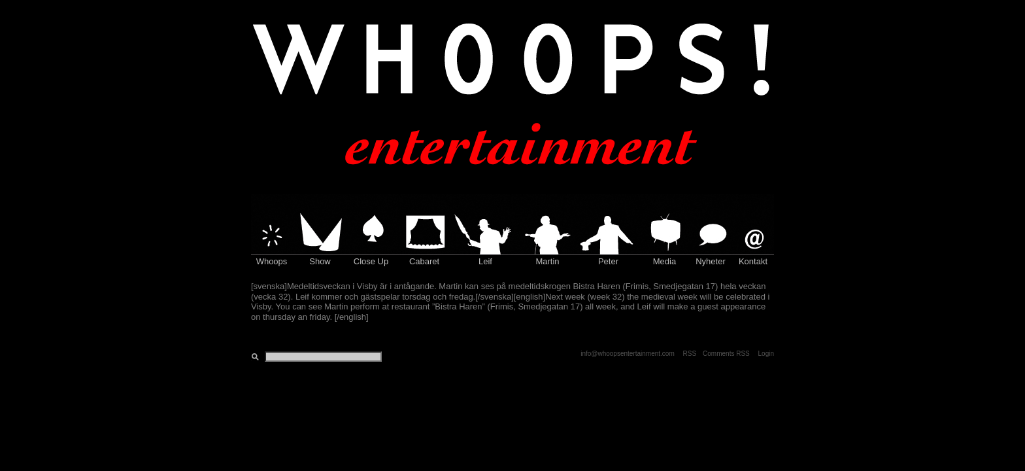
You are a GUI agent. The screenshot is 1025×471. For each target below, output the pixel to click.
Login (766, 353)
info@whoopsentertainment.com (627, 353)
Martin (547, 261)
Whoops (272, 261)
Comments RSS (726, 353)
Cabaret (424, 261)
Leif (485, 261)
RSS (690, 353)
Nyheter (711, 261)
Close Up (371, 261)
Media (664, 261)
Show (320, 261)
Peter (608, 261)
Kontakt (753, 261)
